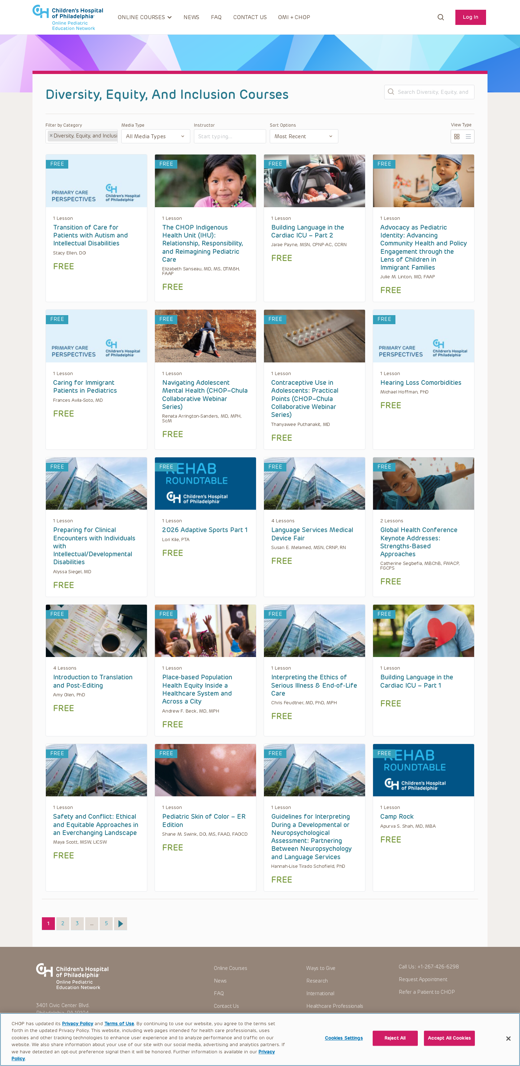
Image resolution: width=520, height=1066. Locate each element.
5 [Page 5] (108, 922)
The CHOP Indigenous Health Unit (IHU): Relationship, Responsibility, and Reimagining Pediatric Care (202, 243)
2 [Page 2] (65, 922)
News (191, 17)
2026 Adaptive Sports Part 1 (205, 530)
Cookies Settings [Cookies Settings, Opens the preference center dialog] (344, 1047)
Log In (470, 17)
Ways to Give (320, 968)
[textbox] (225, 137)
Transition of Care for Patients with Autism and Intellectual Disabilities (90, 235)
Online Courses (230, 968)
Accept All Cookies (449, 1047)
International (320, 994)
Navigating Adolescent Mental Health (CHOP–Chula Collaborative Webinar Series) (205, 395)
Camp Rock (396, 817)
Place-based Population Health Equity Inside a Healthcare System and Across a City (197, 689)
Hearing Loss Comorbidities (421, 383)
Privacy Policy (77, 1032)
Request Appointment (423, 979)
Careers (315, 1018)
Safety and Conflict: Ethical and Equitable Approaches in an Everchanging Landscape (95, 825)
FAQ (216, 17)
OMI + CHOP (294, 17)
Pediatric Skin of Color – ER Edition (204, 820)
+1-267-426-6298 (438, 967)
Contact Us (250, 17)
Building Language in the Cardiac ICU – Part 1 (416, 681)
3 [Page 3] (79, 922)
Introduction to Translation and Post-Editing (93, 681)
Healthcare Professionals (334, 1006)
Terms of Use (119, 1032)
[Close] (508, 1047)
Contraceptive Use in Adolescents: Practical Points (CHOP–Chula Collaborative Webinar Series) (304, 399)
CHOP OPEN (67, 17)
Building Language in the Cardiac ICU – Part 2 (307, 231)
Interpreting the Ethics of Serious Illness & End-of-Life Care (314, 685)
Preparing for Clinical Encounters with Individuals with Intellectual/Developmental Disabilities (94, 546)
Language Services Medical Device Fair (312, 534)
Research (317, 981)
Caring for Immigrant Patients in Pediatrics (85, 387)
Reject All (395, 1047)
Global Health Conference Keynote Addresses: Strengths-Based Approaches (419, 542)
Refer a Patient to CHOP (427, 992)
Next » (120, 923)
